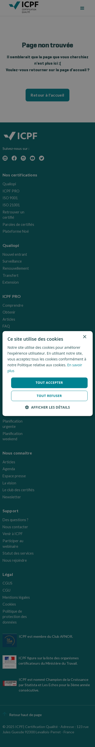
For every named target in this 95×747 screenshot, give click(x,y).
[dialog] (47, 373)
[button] (47, 407)
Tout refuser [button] (49, 395)
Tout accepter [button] (49, 382)
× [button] (84, 337)
